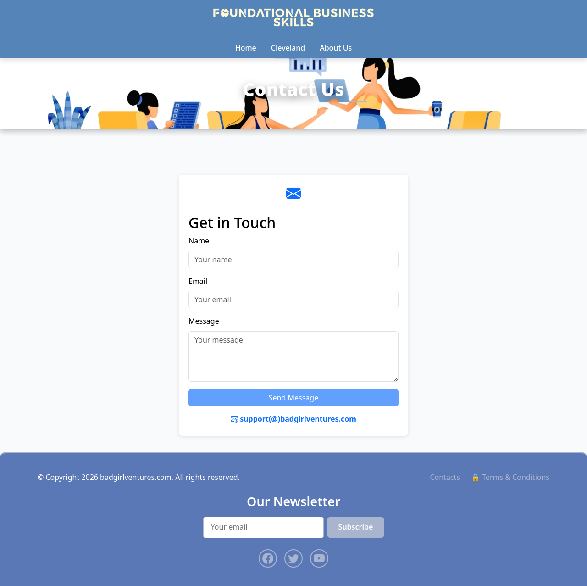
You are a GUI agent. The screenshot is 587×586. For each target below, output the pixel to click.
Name (198, 241)
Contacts (445, 477)
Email (197, 281)
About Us (336, 48)
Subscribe (355, 527)
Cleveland (288, 48)
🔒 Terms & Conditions (510, 477)
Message (203, 321)
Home (245, 48)
